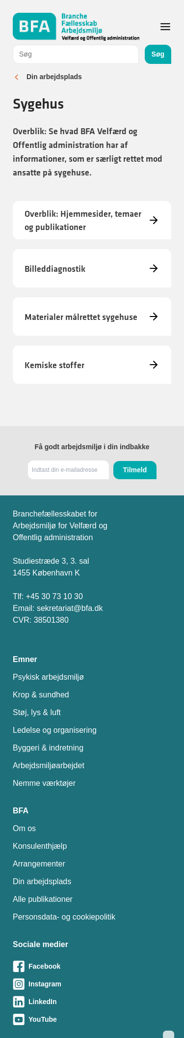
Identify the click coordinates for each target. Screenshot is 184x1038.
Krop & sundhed (41, 695)
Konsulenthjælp (40, 846)
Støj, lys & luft (37, 712)
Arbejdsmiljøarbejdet (48, 765)
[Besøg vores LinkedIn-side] (92, 1002)
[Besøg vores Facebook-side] (92, 966)
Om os (24, 828)
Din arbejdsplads (54, 77)
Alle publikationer (43, 899)
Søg (158, 54)
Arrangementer (39, 864)
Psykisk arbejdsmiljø (48, 677)
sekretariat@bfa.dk (70, 608)
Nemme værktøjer (44, 783)
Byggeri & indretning (48, 748)
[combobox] (76, 54)
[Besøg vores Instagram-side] (92, 984)
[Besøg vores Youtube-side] (92, 1019)
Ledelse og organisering (55, 730)
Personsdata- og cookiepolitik (64, 917)
